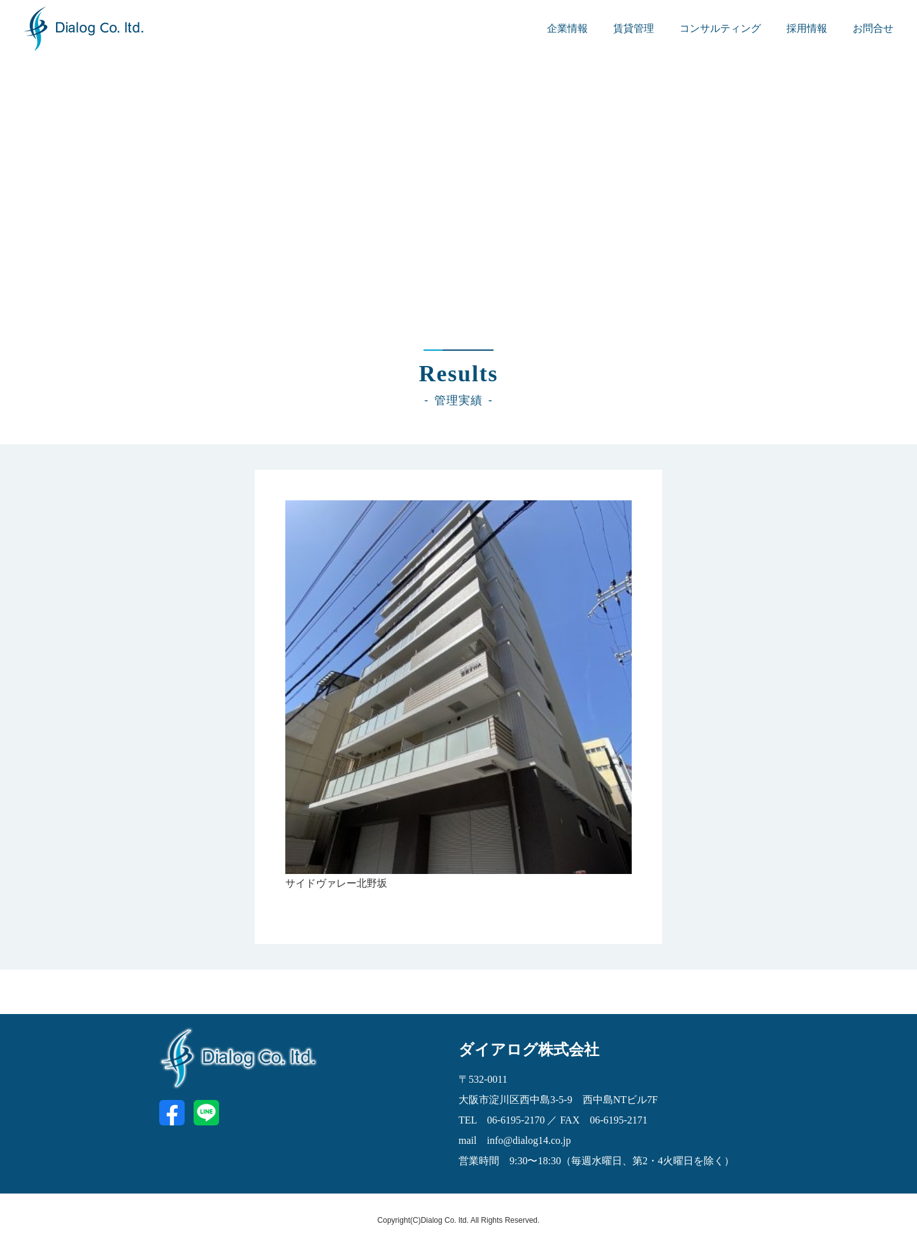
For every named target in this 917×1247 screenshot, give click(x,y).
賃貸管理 (633, 28)
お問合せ (873, 28)
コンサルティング (720, 28)
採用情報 (806, 28)
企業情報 (567, 28)
